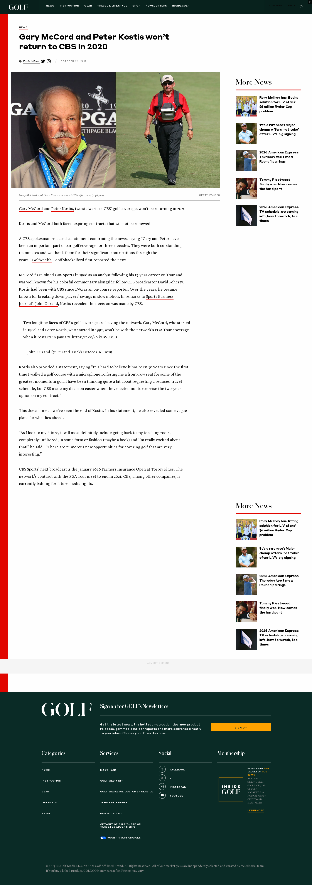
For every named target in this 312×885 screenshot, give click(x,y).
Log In (291, 6)
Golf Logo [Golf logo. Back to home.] (19, 7)
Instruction (60, 7)
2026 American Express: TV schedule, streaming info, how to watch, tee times (279, 214)
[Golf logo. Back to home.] (67, 709)
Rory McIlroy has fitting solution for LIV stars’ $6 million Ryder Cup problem (279, 104)
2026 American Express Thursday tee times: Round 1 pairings (279, 157)
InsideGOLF (171, 7)
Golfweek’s (42, 260)
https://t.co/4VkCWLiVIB (94, 337)
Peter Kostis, (62, 209)
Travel (47, 813)
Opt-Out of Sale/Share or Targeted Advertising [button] (120, 825)
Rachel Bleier (31, 61)
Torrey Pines (162, 469)
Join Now (275, 6)
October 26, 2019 (97, 352)
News (40, 7)
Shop (127, 7)
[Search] (301, 7)
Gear (79, 7)
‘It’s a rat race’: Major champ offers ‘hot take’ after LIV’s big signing (279, 130)
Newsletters (147, 7)
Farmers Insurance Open (124, 469)
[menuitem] (171, 7)
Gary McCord (31, 209)
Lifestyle (49, 803)
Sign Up (240, 728)
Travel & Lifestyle (103, 7)
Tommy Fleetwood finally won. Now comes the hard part (278, 184)
